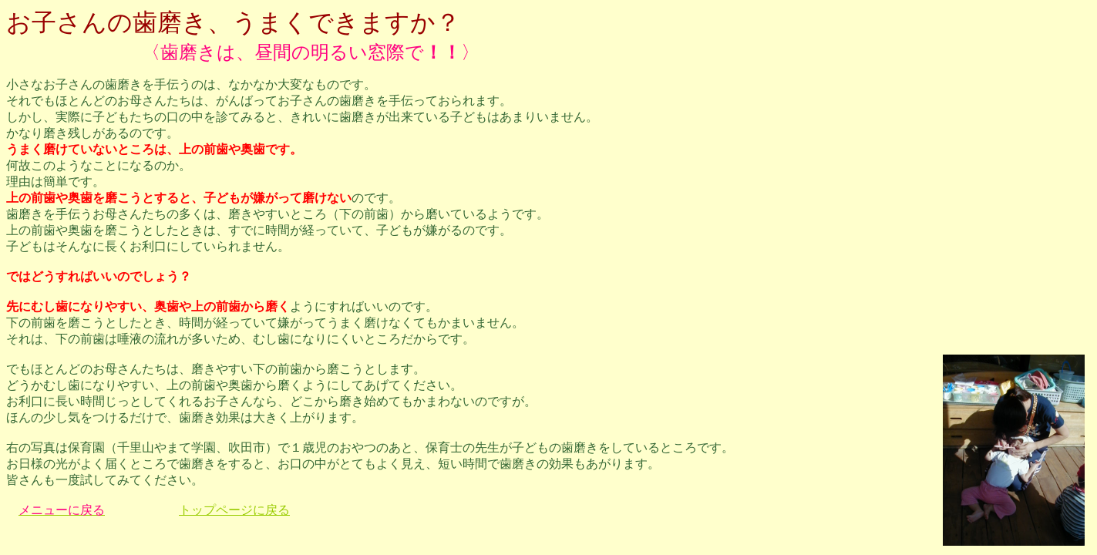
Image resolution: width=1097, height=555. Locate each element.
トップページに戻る (234, 509)
